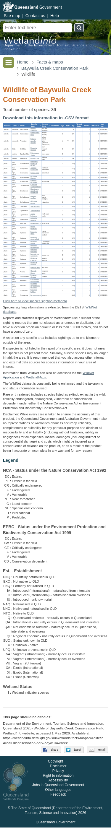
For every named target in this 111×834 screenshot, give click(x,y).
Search (79, 27)
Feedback (58, 801)
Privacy (58, 777)
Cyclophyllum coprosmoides (34, 280)
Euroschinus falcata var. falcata (34, 163)
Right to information (58, 782)
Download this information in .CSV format (46, 118)
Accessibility (58, 787)
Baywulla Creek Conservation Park (54, 68)
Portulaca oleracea (33, 276)
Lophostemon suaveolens (34, 255)
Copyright (55, 768)
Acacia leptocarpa (33, 215)
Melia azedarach (35, 223)
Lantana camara (35, 295)
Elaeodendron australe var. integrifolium (34, 191)
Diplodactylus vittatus (34, 154)
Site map (12, 15)
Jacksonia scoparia (33, 219)
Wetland (36, 377)
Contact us (35, 15)
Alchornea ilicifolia (33, 202)
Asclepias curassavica (34, 168)
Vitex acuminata (35, 206)
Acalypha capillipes (33, 197)
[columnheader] (7, 125)
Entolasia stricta (35, 268)
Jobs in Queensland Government (58, 791)
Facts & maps (49, 62)
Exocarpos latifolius (33, 291)
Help (54, 15)
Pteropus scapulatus (33, 129)
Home (22, 62)
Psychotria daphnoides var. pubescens (35, 285)
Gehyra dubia (34, 158)
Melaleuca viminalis (33, 263)
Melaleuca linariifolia (33, 259)
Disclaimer (58, 772)
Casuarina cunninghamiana (35, 186)
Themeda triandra (33, 272)
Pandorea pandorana (33, 181)
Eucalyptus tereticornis (33, 251)
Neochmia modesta (33, 149)
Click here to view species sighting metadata (35, 301)
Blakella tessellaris (33, 228)
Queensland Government (55, 829)
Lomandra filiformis (33, 177)
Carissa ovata (34, 173)
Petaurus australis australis (33, 141)
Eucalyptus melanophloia (34, 246)
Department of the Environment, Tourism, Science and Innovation (48, 47)
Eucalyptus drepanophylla (34, 238)
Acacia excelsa (35, 211)
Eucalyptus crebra (33, 233)
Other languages (58, 796)
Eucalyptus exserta (33, 242)
